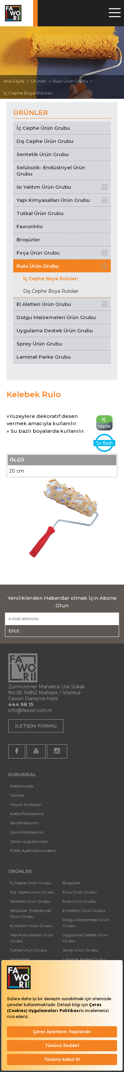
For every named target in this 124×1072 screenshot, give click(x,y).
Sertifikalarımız (24, 822)
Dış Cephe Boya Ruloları (50, 291)
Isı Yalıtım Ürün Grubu (44, 187)
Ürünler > (42, 81)
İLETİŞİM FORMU (36, 726)
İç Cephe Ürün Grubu (43, 128)
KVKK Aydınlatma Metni (33, 850)
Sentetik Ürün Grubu (43, 154)
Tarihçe (17, 795)
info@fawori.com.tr (30, 710)
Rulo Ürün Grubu (38, 266)
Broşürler (28, 239)
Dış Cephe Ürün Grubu (45, 141)
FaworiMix (30, 226)
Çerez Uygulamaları (29, 841)
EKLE (14, 630)
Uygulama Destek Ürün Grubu (55, 330)
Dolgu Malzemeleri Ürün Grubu (56, 317)
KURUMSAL (22, 775)
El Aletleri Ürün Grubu (44, 304)
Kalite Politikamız (27, 813)
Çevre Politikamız (27, 832)
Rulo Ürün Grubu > (73, 81)
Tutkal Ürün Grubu (40, 213)
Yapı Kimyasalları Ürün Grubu (53, 200)
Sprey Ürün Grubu (39, 344)
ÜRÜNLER (20, 871)
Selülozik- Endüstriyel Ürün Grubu (51, 170)
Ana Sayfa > (17, 81)
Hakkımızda (21, 785)
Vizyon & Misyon (25, 804)
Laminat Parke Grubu (44, 357)
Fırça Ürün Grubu (38, 253)
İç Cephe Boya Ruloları (27, 93)
